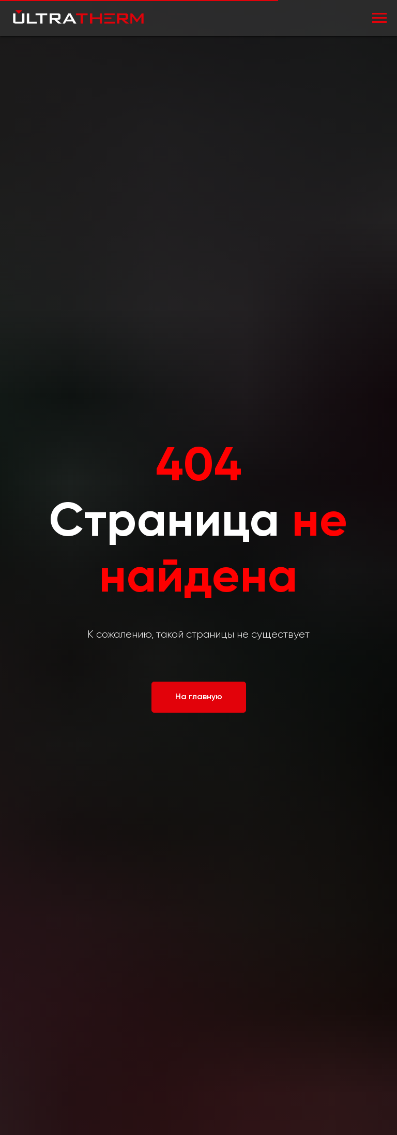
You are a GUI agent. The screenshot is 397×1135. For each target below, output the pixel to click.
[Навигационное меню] (379, 18)
